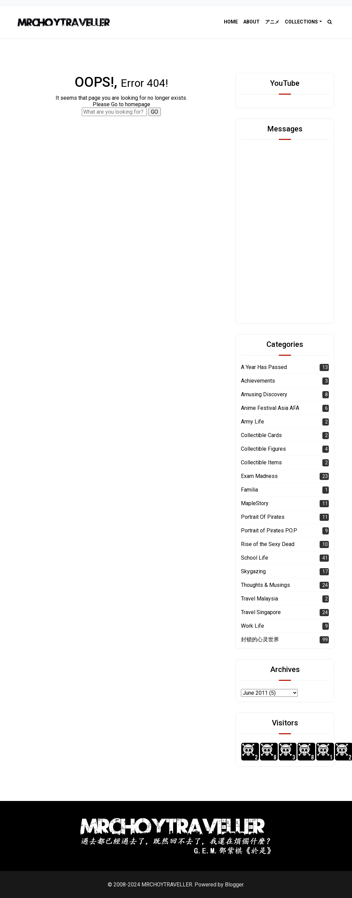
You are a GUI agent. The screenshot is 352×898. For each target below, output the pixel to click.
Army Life (252, 421)
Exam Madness (259, 476)
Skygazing (253, 571)
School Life (254, 558)
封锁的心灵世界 (260, 639)
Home (231, 22)
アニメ (272, 22)
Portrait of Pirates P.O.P (269, 530)
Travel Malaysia (259, 598)
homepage (137, 104)
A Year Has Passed (264, 367)
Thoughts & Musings (265, 585)
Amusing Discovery (264, 394)
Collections (301, 22)
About (251, 22)
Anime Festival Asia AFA (270, 408)
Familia (249, 489)
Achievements (258, 381)
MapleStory (255, 503)
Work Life (252, 626)
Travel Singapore (261, 612)
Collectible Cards (261, 435)
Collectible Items (261, 462)
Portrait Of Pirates (263, 517)
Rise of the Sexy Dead (267, 544)
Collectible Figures (263, 449)
